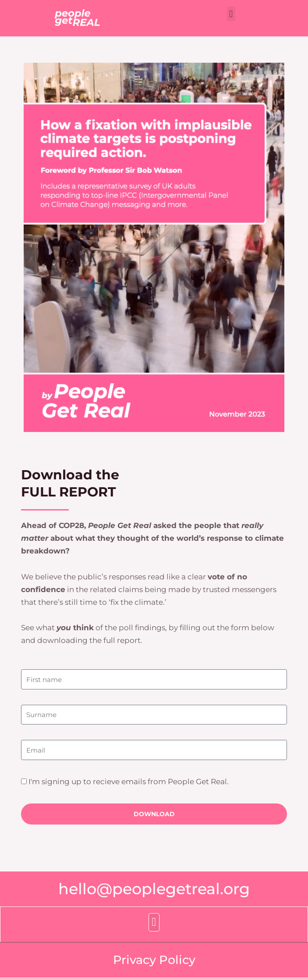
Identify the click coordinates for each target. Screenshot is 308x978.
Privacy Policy (154, 959)
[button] (231, 14)
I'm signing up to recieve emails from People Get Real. (128, 781)
